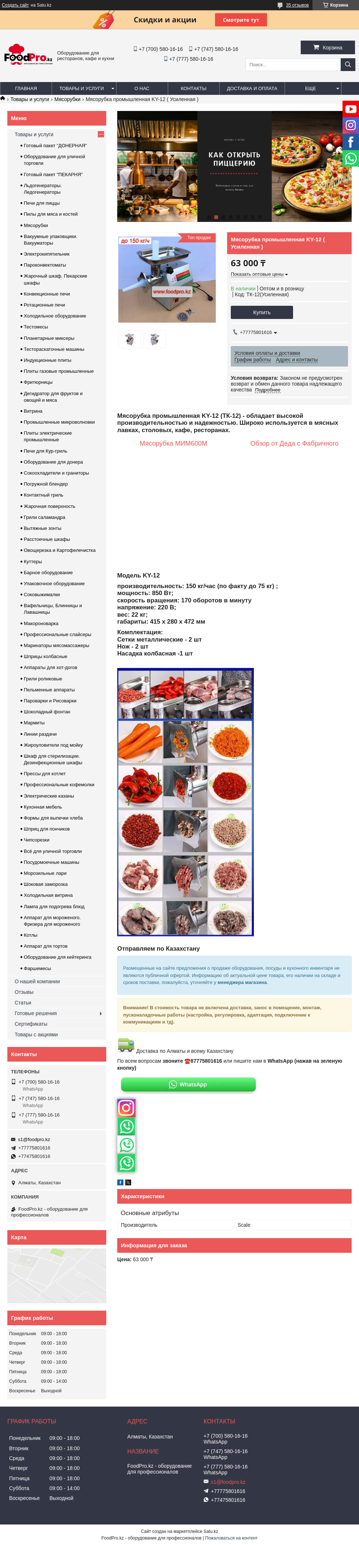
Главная (26, 88)
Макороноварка (41, 623)
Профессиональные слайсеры (57, 634)
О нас (141, 88)
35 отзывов (297, 5)
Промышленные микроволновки (59, 422)
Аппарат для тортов (45, 946)
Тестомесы (36, 327)
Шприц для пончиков (47, 829)
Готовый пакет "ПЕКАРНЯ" (53, 174)
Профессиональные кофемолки (59, 784)
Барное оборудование (48, 572)
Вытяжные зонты (43, 528)
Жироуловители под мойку (53, 745)
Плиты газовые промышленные (59, 371)
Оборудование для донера (53, 462)
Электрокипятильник (47, 254)
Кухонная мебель (43, 807)
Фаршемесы (37, 968)
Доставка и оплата (252, 88)
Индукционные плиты (47, 360)
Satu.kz (210, 1531)
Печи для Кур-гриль (45, 451)
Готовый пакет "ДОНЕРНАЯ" (55, 145)
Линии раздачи (40, 734)
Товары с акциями (36, 1034)
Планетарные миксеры (49, 338)
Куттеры (33, 561)
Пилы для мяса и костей (51, 214)
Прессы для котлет (45, 773)
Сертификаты (31, 1024)
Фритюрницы (38, 382)
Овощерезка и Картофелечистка (60, 550)
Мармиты (34, 722)
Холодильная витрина (48, 895)
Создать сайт (15, 5)
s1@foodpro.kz (34, 1139)
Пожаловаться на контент (231, 1538)
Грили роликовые (43, 678)
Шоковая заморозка (46, 884)
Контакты (193, 88)
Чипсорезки (36, 840)
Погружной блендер (46, 484)
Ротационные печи (44, 305)
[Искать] (348, 64)
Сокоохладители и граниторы (56, 473)
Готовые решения (36, 1013)
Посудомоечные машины (51, 862)
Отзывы (24, 992)
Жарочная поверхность (49, 506)
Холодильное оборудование (55, 316)
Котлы (30, 935)
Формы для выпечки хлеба (53, 818)
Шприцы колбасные (45, 656)
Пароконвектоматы (45, 265)
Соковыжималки (42, 594)
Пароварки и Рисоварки (50, 700)
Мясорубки (68, 99)
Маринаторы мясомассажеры (56, 645)
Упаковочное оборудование (54, 583)
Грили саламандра (44, 517)
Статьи (23, 1003)
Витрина (33, 411)
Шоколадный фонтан (47, 711)
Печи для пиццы (42, 203)
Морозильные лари (45, 873)
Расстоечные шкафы (47, 539)
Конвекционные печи (47, 294)
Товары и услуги (81, 88)
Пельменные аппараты (49, 689)
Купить (261, 312)
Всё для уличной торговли (53, 851)
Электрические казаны (49, 796)
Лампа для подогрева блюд (54, 906)
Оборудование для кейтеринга (58, 957)
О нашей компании (37, 981)
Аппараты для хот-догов (50, 667)
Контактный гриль (43, 495)
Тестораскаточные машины (54, 349)
